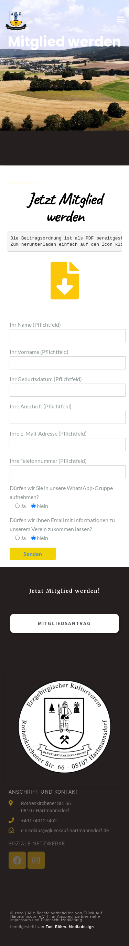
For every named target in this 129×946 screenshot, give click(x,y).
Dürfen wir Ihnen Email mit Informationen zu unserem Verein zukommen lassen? (62, 529)
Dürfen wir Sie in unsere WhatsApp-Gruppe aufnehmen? (61, 497)
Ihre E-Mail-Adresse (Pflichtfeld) (68, 440)
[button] (64, 623)
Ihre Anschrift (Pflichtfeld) (68, 413)
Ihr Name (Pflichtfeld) (68, 331)
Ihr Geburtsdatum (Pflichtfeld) (68, 386)
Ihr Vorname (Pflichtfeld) (68, 358)
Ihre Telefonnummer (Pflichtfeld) (68, 467)
